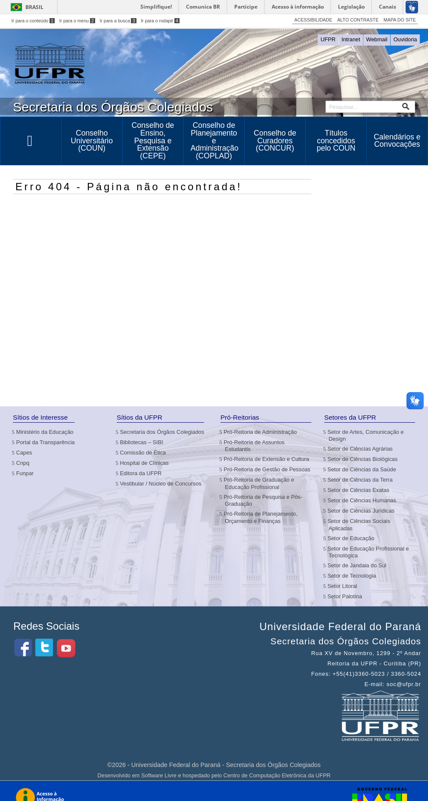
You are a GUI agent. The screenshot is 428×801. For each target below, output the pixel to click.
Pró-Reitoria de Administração (261, 432)
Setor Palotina (345, 596)
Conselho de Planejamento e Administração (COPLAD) (214, 140)
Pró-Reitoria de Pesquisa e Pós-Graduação (263, 500)
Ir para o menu (77, 20)
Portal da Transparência (45, 442)
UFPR (328, 39)
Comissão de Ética (143, 452)
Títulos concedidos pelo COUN (335, 140)
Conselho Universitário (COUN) (92, 140)
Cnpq (23, 463)
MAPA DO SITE (400, 19)
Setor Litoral (343, 586)
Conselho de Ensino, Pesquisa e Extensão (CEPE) (153, 140)
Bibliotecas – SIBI (142, 442)
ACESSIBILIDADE (313, 19)
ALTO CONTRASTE (357, 19)
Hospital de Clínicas (144, 463)
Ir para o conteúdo (33, 20)
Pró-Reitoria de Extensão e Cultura (267, 459)
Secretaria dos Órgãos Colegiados (162, 432)
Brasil (34, 7)
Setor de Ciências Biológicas (363, 459)
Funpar (25, 473)
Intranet (350, 39)
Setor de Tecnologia (352, 575)
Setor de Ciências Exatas (359, 490)
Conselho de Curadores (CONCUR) (275, 140)
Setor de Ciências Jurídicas (361, 510)
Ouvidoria (405, 39)
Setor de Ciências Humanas (362, 500)
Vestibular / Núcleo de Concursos (161, 483)
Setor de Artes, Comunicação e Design (366, 435)
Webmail (377, 39)
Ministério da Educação (45, 432)
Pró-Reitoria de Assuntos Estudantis (255, 445)
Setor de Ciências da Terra (361, 479)
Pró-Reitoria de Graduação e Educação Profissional (259, 483)
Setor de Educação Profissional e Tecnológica (369, 552)
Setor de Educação (351, 538)
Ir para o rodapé (160, 20)
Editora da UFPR (141, 473)
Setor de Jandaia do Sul (357, 565)
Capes (24, 452)
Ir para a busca (117, 20)
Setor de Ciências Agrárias (361, 448)
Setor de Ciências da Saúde (362, 469)
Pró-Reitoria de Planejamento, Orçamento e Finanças (261, 517)
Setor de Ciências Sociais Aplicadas (359, 524)
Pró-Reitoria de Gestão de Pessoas (267, 469)
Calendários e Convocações (397, 141)
